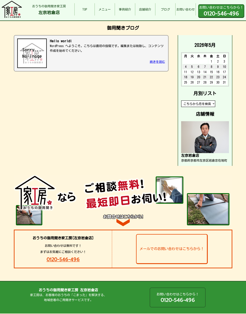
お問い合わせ (185, 9)
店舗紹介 (145, 9)
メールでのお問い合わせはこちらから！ (172, 249)
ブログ (165, 9)
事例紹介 (125, 9)
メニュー (105, 9)
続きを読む (157, 61)
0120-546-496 (63, 259)
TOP (84, 9)
